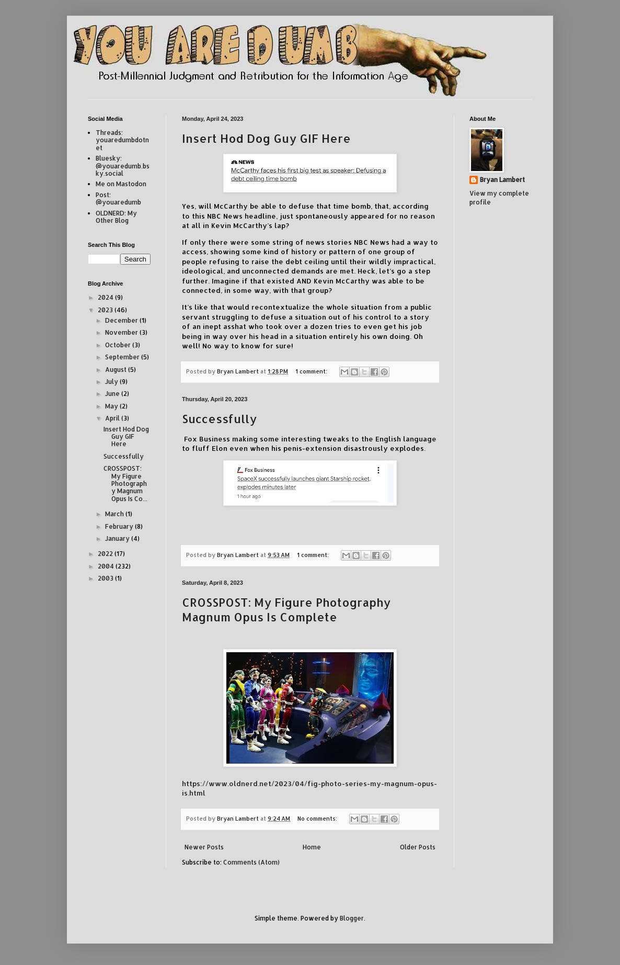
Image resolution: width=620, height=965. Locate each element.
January (118, 538)
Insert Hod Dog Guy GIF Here (266, 138)
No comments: (318, 818)
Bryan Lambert (502, 180)
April (113, 418)
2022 (106, 554)
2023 (106, 310)
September (123, 357)
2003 (106, 578)
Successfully (219, 418)
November (122, 332)
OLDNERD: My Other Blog (116, 216)
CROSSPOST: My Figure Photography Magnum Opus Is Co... (125, 483)
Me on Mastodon (121, 184)
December (122, 320)
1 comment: (312, 371)
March (115, 514)
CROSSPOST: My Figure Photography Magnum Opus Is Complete (286, 609)
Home (312, 847)
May (112, 406)
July (112, 381)
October (118, 345)
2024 (106, 297)
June (113, 394)
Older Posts (417, 847)
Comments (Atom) (251, 862)
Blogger (352, 918)
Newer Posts (204, 847)
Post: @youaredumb (118, 198)
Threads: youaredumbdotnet (122, 140)
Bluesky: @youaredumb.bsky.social (123, 165)
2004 (107, 566)
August (116, 369)
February (120, 526)
